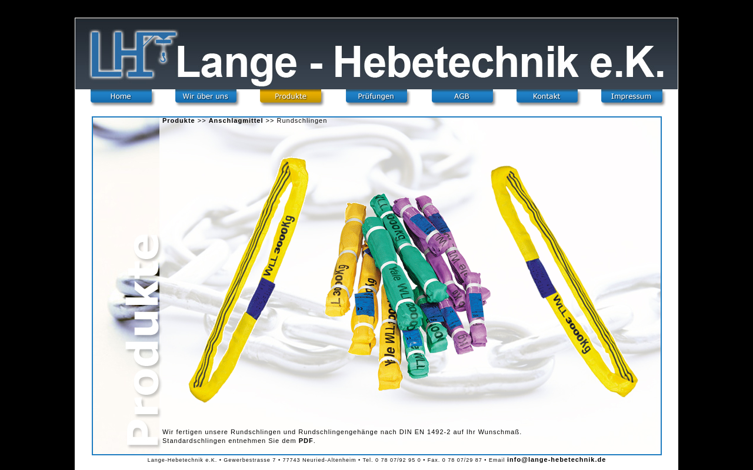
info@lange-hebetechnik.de (556, 459)
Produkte (178, 120)
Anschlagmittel (236, 120)
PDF (306, 440)
